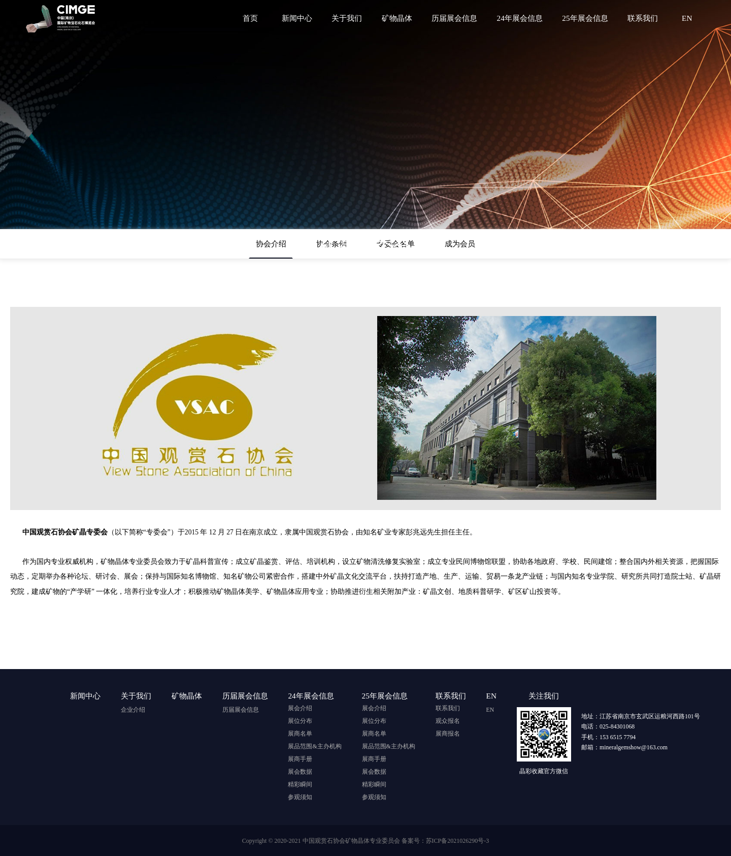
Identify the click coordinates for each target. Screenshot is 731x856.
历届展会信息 (457, 18)
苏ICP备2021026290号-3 (457, 840)
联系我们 (643, 18)
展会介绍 (300, 708)
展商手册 (300, 759)
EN (687, 18)
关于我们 (351, 18)
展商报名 (448, 733)
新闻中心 (302, 18)
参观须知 (300, 797)
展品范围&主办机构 (314, 746)
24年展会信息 (522, 18)
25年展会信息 (586, 18)
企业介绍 (133, 708)
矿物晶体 (400, 18)
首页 (256, 18)
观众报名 (448, 720)
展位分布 (300, 720)
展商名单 (300, 733)
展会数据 (300, 771)
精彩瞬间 (300, 784)
